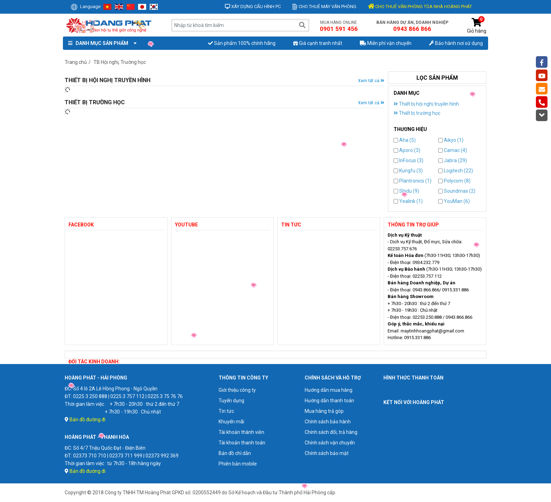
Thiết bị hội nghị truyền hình (426, 104)
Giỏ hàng (476, 26)
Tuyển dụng (231, 400)
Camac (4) (452, 150)
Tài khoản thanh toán (242, 442)
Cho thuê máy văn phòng (324, 6)
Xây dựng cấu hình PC (253, 6)
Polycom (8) (454, 181)
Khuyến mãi (231, 421)
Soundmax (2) (456, 191)
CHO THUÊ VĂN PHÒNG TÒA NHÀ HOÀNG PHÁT (420, 6)
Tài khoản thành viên (241, 432)
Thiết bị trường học (417, 113)
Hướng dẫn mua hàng (328, 390)
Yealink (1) (408, 201)
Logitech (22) (455, 170)
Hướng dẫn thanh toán (329, 400)
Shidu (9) (406, 191)
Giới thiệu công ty (237, 390)
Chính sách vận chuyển (330, 442)
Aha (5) (405, 140)
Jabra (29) (452, 160)
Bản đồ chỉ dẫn (235, 453)
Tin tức (226, 411)
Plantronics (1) (413, 181)
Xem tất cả (371, 80)
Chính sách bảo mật (327, 453)
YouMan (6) (454, 201)
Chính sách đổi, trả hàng (331, 432)
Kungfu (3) (408, 170)
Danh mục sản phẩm (100, 43)
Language (86, 6)
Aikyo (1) (451, 140)
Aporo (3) (407, 150)
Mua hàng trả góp (324, 411)
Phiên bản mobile (238, 464)
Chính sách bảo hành (328, 421)
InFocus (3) (408, 160)
